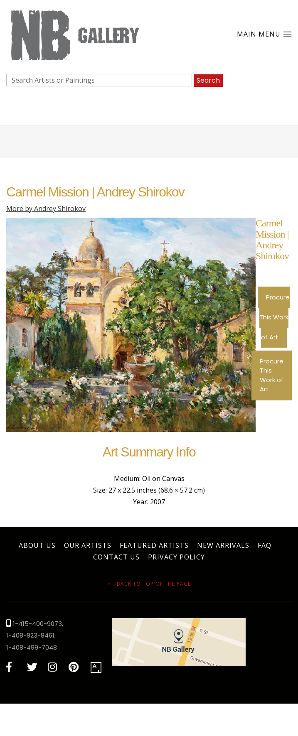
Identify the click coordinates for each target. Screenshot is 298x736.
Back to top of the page (149, 583)
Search (208, 80)
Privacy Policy (176, 557)
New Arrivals (223, 545)
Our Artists (87, 545)
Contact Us (116, 557)
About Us (37, 545)
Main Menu (264, 34)
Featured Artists (154, 545)
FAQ (264, 545)
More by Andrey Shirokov (46, 208)
